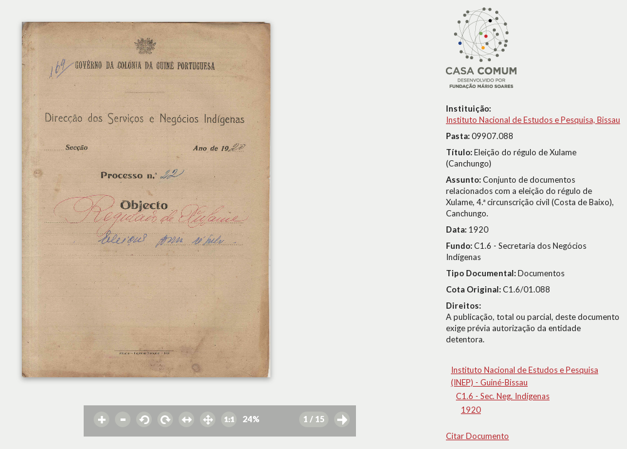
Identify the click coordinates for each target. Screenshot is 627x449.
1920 (471, 410)
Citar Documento (477, 436)
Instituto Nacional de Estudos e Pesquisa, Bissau (533, 120)
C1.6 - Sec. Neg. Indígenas (503, 396)
